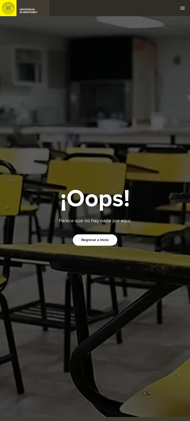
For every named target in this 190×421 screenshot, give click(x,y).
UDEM (25, 8)
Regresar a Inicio (95, 240)
